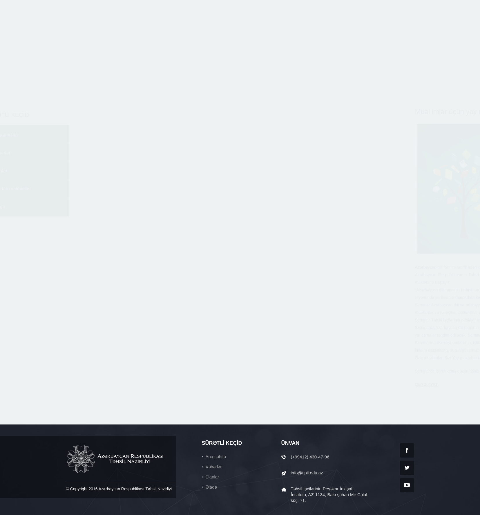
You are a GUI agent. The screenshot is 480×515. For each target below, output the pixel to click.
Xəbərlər (78, 152)
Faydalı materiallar (89, 188)
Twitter (407, 468)
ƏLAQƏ (407, 25)
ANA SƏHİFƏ (145, 25)
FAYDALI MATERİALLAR (296, 25)
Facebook (407, 450)
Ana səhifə (216, 456)
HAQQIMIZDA (183, 25)
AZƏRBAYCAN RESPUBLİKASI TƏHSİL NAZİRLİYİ (115, 459)
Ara (354, 5)
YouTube (407, 485)
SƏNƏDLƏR (343, 25)
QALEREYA (377, 25)
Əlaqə (76, 206)
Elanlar (77, 170)
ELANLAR (251, 25)
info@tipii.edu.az (307, 472)
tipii (93, 26)
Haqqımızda (82, 134)
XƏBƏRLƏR (219, 25)
